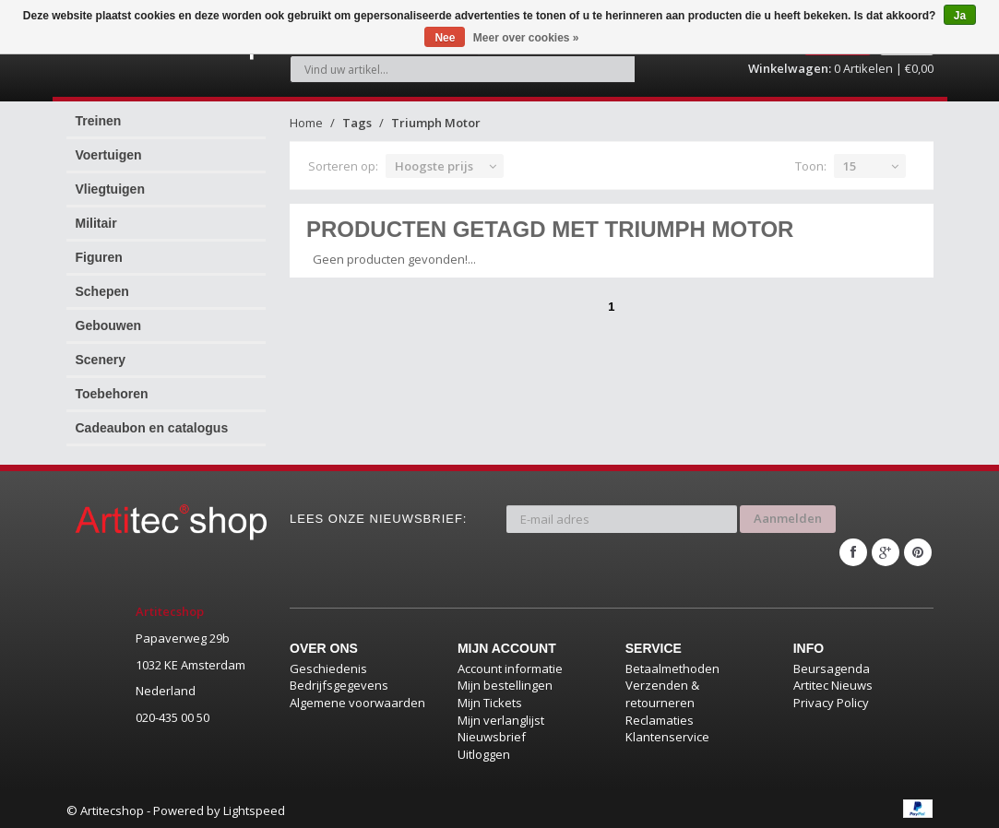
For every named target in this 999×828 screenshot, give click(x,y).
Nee (444, 37)
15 (849, 166)
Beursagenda (831, 664)
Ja (960, 15)
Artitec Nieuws (833, 682)
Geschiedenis (328, 664)
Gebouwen (109, 325)
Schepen (102, 291)
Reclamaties (659, 716)
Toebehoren (112, 393)
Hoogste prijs (434, 166)
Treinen (99, 120)
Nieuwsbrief (492, 733)
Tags (357, 122)
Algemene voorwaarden (357, 699)
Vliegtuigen (110, 189)
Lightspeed (254, 806)
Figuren (99, 257)
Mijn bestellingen (505, 682)
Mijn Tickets (490, 699)
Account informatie (510, 664)
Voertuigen (109, 155)
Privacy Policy (831, 699)
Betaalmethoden (672, 664)
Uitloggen (484, 750)
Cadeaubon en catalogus (152, 427)
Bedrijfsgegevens (339, 682)
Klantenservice (667, 733)
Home (306, 122)
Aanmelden (788, 517)
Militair (96, 223)
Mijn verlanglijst (501, 716)
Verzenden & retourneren (662, 691)
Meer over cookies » (526, 37)
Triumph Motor (436, 122)
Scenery (100, 359)
